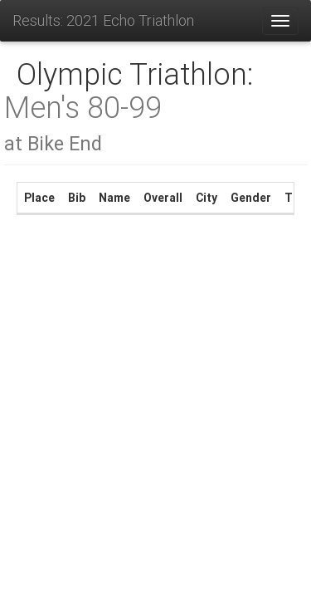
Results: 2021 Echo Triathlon (103, 20)
